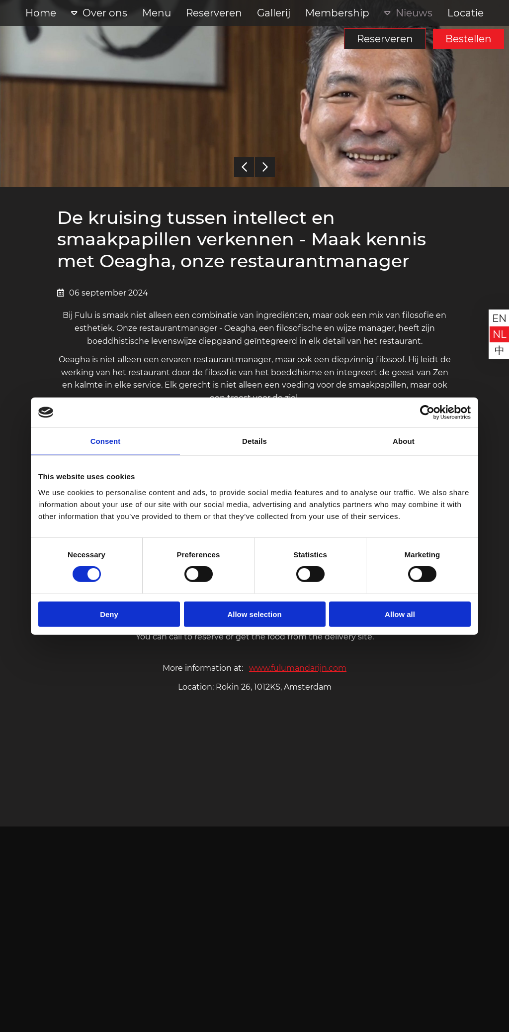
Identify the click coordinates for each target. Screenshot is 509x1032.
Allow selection (254, 614)
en (499, 318)
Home (40, 13)
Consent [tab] (105, 441)
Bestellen (468, 39)
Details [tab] (254, 441)
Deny (109, 614)
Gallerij (273, 13)
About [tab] (404, 441)
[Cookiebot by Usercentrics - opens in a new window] (427, 412)
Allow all (400, 614)
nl (500, 334)
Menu (156, 13)
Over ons (105, 13)
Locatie (465, 13)
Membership (337, 13)
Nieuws (414, 13)
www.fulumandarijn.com (297, 668)
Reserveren (385, 39)
